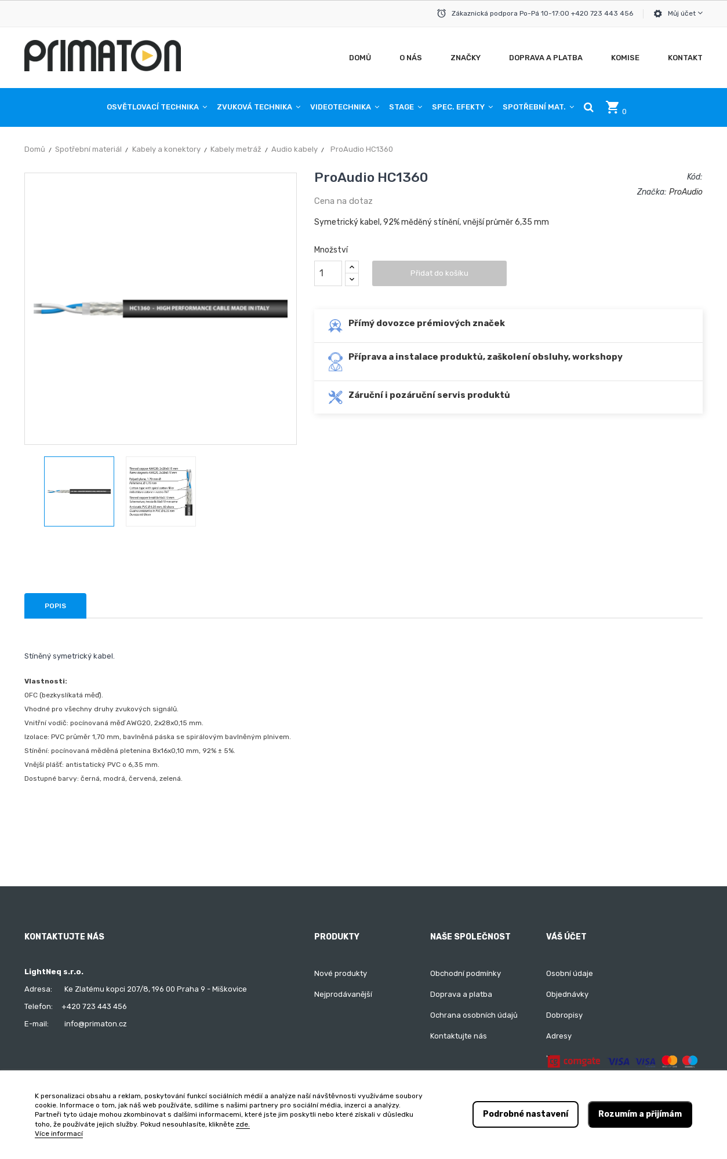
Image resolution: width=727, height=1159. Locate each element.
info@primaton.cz (95, 1023)
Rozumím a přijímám (640, 1114)
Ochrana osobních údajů (474, 1015)
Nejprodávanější (343, 994)
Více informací (59, 1133)
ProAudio (686, 192)
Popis (55, 606)
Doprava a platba (461, 994)
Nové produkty (340, 973)
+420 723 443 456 (94, 1006)
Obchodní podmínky (465, 973)
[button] (589, 107)
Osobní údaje (569, 973)
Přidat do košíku (439, 273)
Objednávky (567, 994)
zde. (243, 1124)
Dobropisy (564, 1015)
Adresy (559, 1036)
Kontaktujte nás (458, 1036)
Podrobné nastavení (525, 1114)
